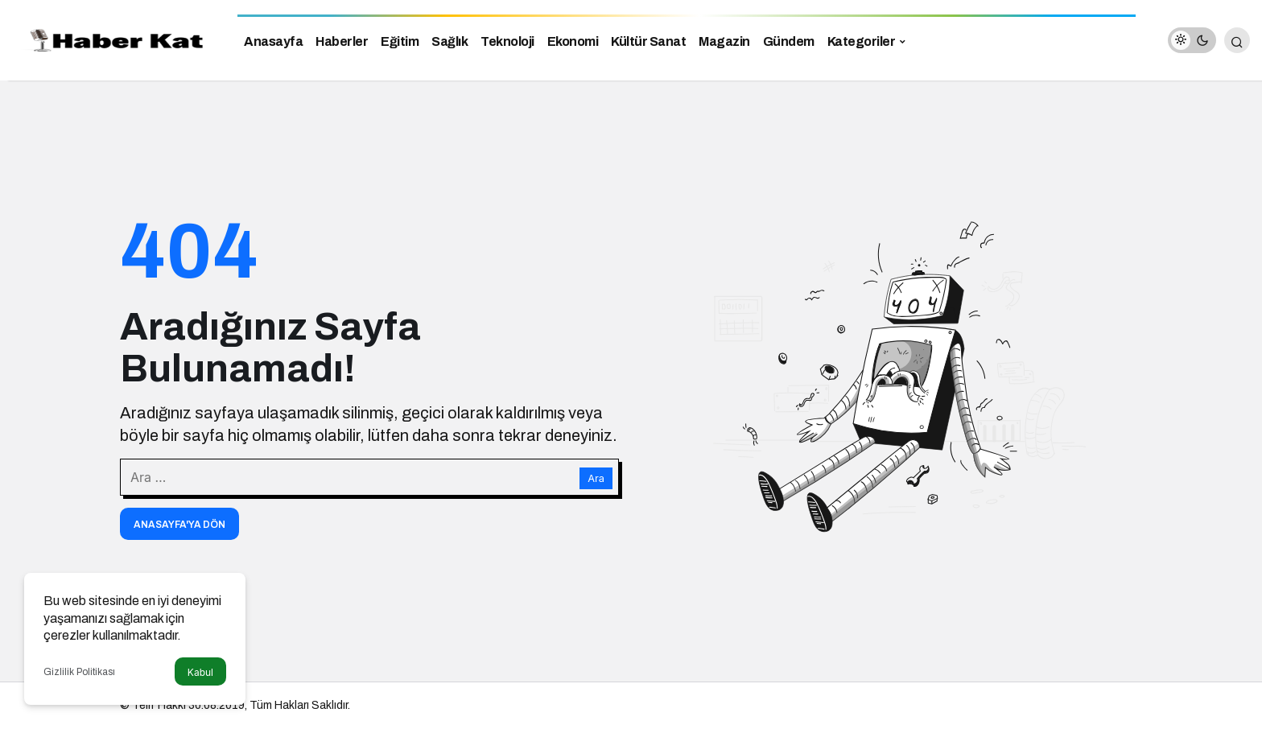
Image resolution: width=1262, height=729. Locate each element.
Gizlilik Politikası (79, 672)
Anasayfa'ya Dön (179, 524)
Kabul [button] (200, 672)
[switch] (1192, 40)
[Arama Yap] (1237, 40)
